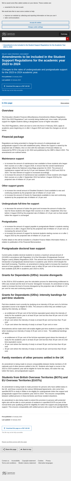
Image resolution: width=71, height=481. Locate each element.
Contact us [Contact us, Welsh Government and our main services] (5, 461)
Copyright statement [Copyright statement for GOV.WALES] (29, 461)
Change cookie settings (35, 27)
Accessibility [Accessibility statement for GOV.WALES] (15, 461)
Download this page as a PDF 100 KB (18, 87)
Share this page (10, 449)
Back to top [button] (27, 449)
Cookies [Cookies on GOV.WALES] (40, 461)
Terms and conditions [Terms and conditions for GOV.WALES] (9, 463)
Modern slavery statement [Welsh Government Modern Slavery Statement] (27, 463)
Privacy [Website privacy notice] (48, 461)
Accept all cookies (35, 22)
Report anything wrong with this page (14, 442)
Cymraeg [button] (64, 34)
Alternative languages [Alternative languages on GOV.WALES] (45, 463)
